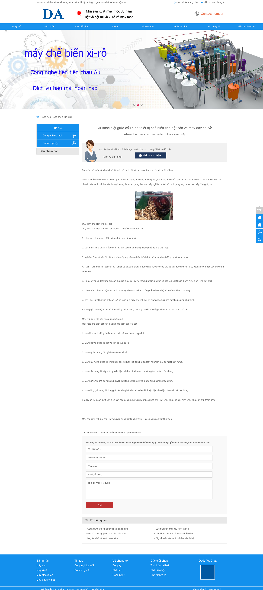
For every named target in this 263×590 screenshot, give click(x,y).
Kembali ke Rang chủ (187, 2)
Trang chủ (56, 117)
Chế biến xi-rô (158, 575)
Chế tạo (116, 570)
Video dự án (148, 26)
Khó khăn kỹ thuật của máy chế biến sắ (175, 533)
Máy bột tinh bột (45, 579)
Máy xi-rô (41, 570)
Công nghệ (118, 575)
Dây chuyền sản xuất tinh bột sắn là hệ (175, 538)
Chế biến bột (158, 570)
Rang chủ (16, 26)
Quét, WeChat (208, 560)
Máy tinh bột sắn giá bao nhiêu (102, 538)
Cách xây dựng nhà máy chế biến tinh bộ (107, 528)
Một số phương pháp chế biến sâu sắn (106, 533)
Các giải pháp (82, 26)
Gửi (100, 505)
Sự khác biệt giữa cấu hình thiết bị (172, 528)
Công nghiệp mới (52, 135)
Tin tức (115, 26)
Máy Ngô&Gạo (44, 575)
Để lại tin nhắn (181, 26)
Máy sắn (41, 565)
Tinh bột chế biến (160, 565)
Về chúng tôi (214, 26)
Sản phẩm (49, 26)
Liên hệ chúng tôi (246, 26)
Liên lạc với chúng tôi (214, 2)
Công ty (116, 565)
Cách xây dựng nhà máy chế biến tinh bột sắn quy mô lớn (112, 432)
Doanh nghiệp (50, 143)
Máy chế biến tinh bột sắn (94, 419)
